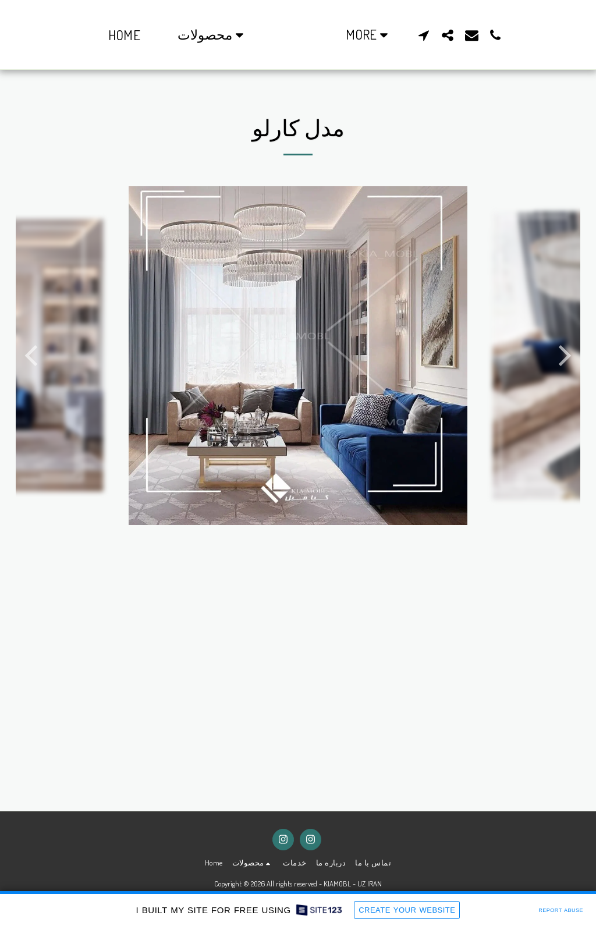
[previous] (33, 355)
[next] (562, 355)
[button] (190, 34)
